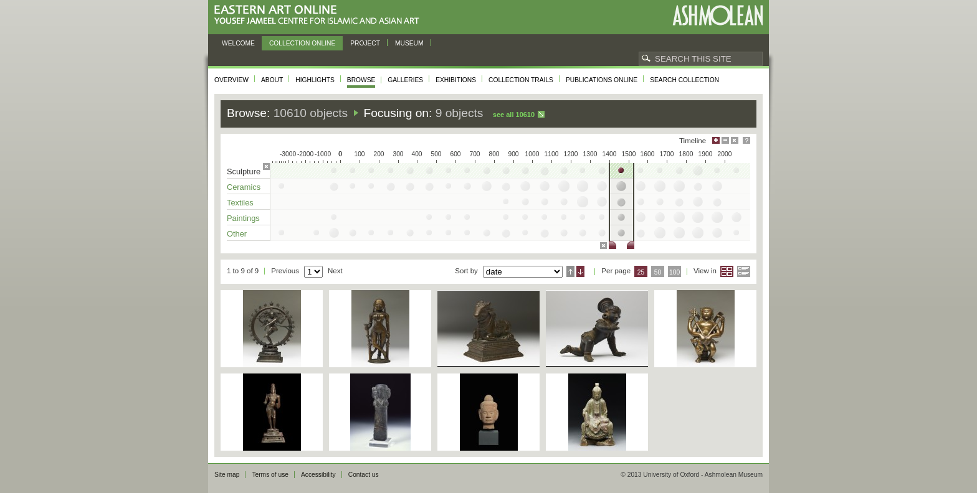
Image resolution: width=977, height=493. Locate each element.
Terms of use (270, 474)
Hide (734, 140)
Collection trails (520, 80)
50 (658, 272)
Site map (226, 474)
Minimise (725, 140)
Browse (361, 80)
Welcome (238, 43)
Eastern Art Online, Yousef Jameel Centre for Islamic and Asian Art (320, 15)
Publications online (601, 80)
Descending (580, 271)
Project (365, 43)
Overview (231, 80)
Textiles (240, 202)
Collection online (302, 43)
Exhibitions (456, 80)
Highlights (315, 80)
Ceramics (243, 187)
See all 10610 (514, 114)
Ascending (570, 271)
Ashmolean (717, 15)
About (272, 80)
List (743, 271)
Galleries (405, 80)
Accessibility (318, 474)
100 (674, 272)
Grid (726, 271)
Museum (409, 43)
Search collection (684, 80)
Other (237, 233)
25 (641, 272)
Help (746, 140)
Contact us (363, 474)
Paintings (243, 218)
